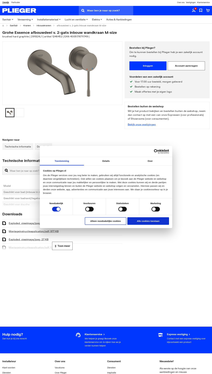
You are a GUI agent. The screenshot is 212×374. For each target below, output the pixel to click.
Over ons (180, 2)
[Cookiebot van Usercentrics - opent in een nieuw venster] (156, 151)
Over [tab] (150, 161)
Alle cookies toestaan (148, 221)
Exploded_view (29, 223)
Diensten (6, 372)
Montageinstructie (34, 231)
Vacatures (59, 367)
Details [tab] (106, 161)
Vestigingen (191, 2)
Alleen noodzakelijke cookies (105, 221)
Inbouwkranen (44, 25)
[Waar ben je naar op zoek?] (110, 10)
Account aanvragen (186, 65)
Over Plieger (61, 372)
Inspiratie (111, 372)
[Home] (3, 25)
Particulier (15, 2)
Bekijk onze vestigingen (142, 124)
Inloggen (148, 65)
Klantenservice (203, 2)
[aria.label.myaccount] (194, 10)
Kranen (27, 25)
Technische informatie (18, 146)
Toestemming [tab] (62, 161)
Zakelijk (5, 2)
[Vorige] (116, 113)
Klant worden (8, 367)
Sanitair (14, 25)
